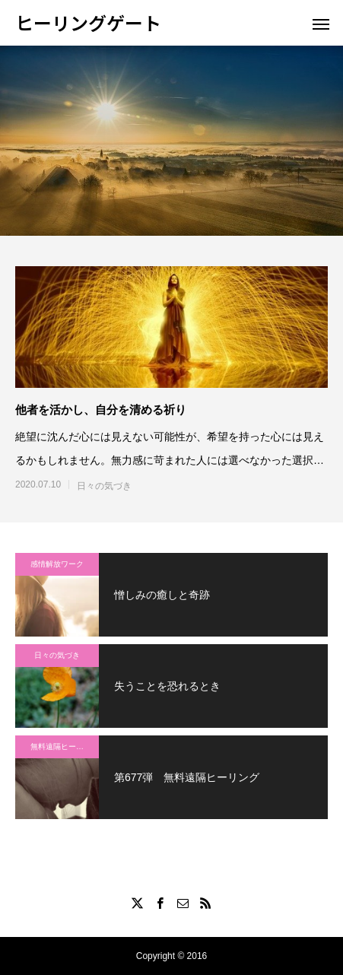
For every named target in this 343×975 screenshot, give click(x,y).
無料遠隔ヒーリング (64, 746)
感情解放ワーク (57, 564)
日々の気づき (104, 486)
